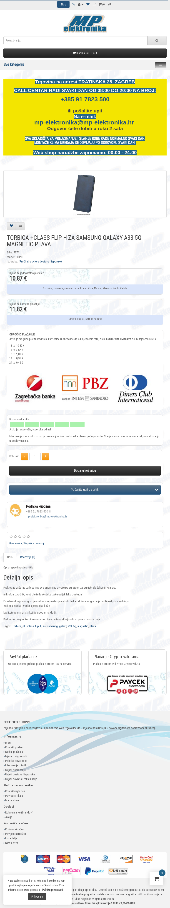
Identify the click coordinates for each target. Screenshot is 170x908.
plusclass (28, 626)
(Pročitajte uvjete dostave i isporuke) (40, 261)
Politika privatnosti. (52, 889)
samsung (52, 626)
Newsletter (11, 843)
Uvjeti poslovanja (15, 770)
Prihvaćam (37, 896)
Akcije (8, 817)
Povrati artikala (14, 795)
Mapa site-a (12, 800)
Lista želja (11, 838)
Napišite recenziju (34, 543)
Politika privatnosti (16, 760)
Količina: (14, 456)
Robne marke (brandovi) (19, 812)
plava (93, 626)
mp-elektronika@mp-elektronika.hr (85, 122)
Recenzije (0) (27, 557)
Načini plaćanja (14, 751)
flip (37, 626)
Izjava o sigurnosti (16, 756)
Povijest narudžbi (15, 833)
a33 (70, 626)
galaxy (62, 626)
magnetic (83, 626)
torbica (17, 626)
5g (74, 626)
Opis (9, 557)
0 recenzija (15, 543)
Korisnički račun (14, 829)
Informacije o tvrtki (16, 765)
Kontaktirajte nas (15, 791)
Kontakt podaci (14, 747)
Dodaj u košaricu (85, 471)
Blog (8, 742)
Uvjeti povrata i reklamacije (21, 779)
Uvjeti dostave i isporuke (20, 774)
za (44, 626)
